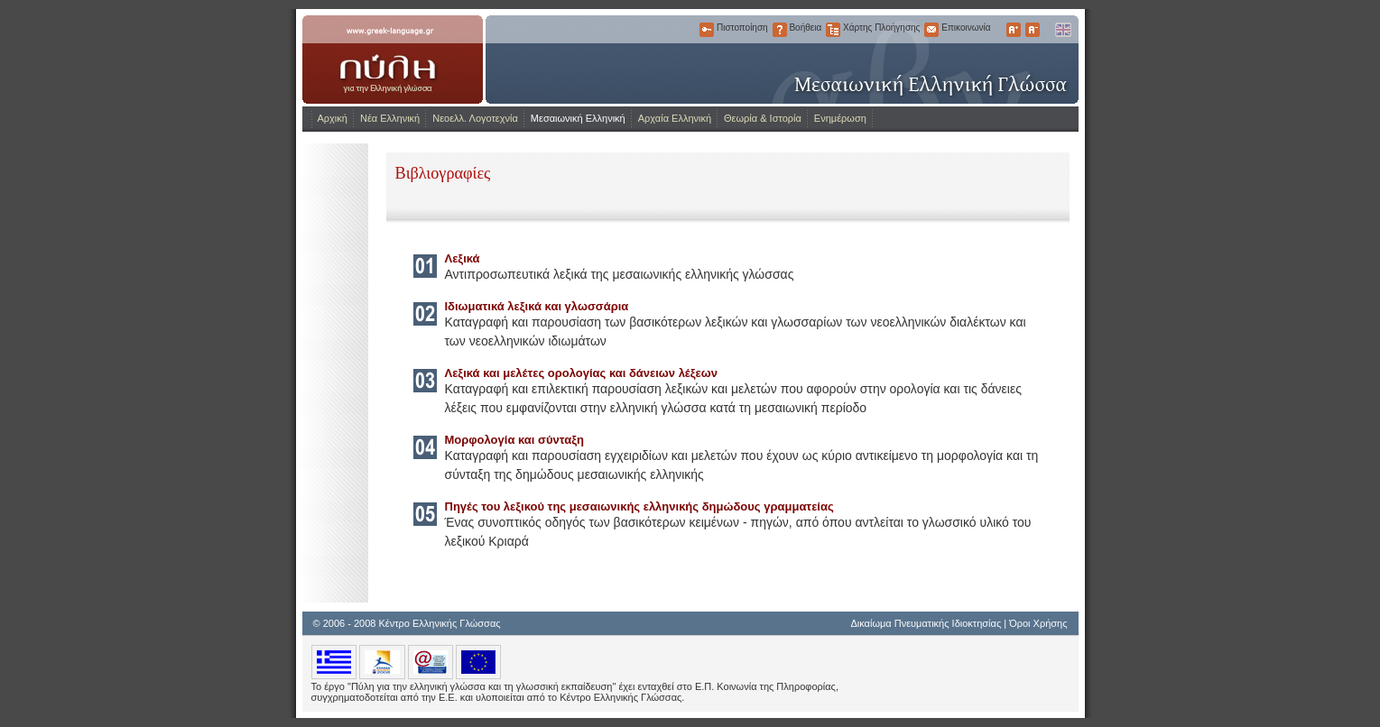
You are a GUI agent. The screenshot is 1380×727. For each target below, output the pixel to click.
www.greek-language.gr (392, 59)
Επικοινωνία (931, 30)
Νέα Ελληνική (390, 118)
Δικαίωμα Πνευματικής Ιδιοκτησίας (925, 623)
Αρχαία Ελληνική (674, 118)
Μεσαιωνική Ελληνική (578, 118)
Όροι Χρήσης (1038, 623)
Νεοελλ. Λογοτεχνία (475, 118)
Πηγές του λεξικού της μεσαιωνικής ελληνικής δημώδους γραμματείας (639, 506)
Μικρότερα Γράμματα (1032, 30)
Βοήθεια (780, 30)
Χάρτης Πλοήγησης (833, 30)
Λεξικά (462, 258)
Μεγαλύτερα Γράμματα (1013, 30)
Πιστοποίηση (706, 30)
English (1062, 30)
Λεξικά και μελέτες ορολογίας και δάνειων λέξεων (581, 373)
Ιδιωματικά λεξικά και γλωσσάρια (537, 306)
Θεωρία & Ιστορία (762, 118)
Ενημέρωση (840, 118)
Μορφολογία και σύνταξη (514, 439)
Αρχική (332, 118)
